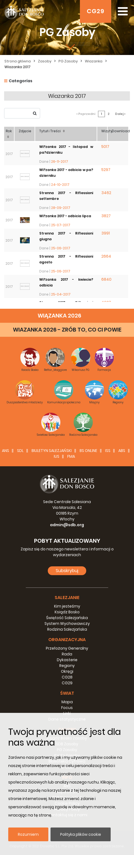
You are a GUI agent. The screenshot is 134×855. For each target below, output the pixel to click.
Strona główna (17, 61)
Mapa (67, 702)
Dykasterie (67, 660)
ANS (5, 450)
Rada (67, 654)
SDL (20, 450)
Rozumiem (28, 834)
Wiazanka (93, 61)
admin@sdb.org (67, 525)
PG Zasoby (68, 61)
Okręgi (67, 671)
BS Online (88, 450)
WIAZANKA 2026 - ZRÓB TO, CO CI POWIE (67, 329)
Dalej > (120, 114)
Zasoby (44, 61)
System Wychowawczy (67, 623)
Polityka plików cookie (80, 834)
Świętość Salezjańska (67, 617)
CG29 (95, 11)
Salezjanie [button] (67, 597)
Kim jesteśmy (67, 606)
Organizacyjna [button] (67, 639)
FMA (71, 456)
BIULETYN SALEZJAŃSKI (52, 450)
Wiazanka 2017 (17, 67)
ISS (107, 450)
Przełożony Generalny (67, 648)
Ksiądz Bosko (67, 612)
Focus (67, 707)
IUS (56, 456)
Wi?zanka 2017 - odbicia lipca (65, 216)
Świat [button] (67, 693)
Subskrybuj (67, 570)
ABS (121, 450)
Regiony (67, 665)
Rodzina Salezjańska (67, 629)
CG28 (67, 677)
